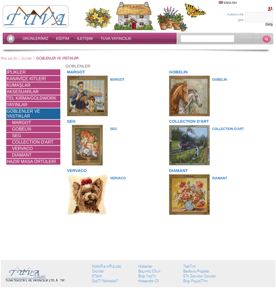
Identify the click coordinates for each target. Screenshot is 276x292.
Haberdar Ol (148, 280)
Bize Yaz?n (147, 276)
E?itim (97, 276)
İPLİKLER (16, 72)
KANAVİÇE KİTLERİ (26, 78)
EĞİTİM (63, 38)
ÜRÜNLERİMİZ (36, 38)
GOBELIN (21, 129)
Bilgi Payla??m (195, 280)
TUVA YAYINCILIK (116, 38)
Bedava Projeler (196, 271)
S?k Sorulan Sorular (199, 276)
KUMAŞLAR (19, 85)
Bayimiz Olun (149, 271)
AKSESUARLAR (23, 91)
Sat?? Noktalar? (105, 280)
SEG (16, 135)
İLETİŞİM (86, 38)
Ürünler (98, 271)
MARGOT (21, 122)
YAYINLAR (17, 104)
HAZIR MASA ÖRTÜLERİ (31, 161)
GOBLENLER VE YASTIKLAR (23, 113)
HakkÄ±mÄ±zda (106, 266)
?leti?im (189, 266)
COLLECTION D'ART (33, 142)
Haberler (145, 266)
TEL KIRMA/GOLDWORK (31, 98)
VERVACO (22, 148)
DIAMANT (22, 155)
